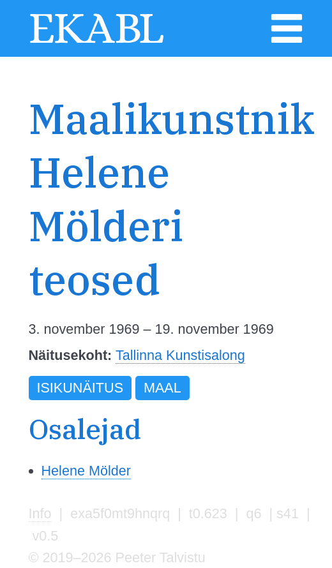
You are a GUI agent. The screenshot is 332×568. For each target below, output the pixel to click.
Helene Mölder (86, 471)
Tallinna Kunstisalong (180, 355)
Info (40, 513)
